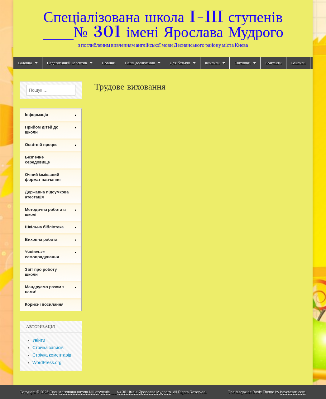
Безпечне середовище (37, 159)
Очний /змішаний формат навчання (42, 177)
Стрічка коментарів (51, 355)
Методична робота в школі (51, 212)
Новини (108, 63)
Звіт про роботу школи (41, 272)
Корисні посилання (44, 304)
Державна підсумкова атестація (47, 194)
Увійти (38, 340)
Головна (25, 63)
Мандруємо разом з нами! (51, 289)
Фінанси (212, 63)
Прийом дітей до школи (51, 129)
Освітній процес (51, 144)
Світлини (242, 63)
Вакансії (298, 63)
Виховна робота (51, 239)
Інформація (51, 114)
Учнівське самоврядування (51, 254)
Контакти (273, 63)
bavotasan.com (292, 392)
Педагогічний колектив (67, 63)
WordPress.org (46, 362)
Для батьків (180, 63)
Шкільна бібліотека (51, 227)
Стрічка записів (48, 347)
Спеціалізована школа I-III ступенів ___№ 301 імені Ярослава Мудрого (163, 24)
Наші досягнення (140, 63)
